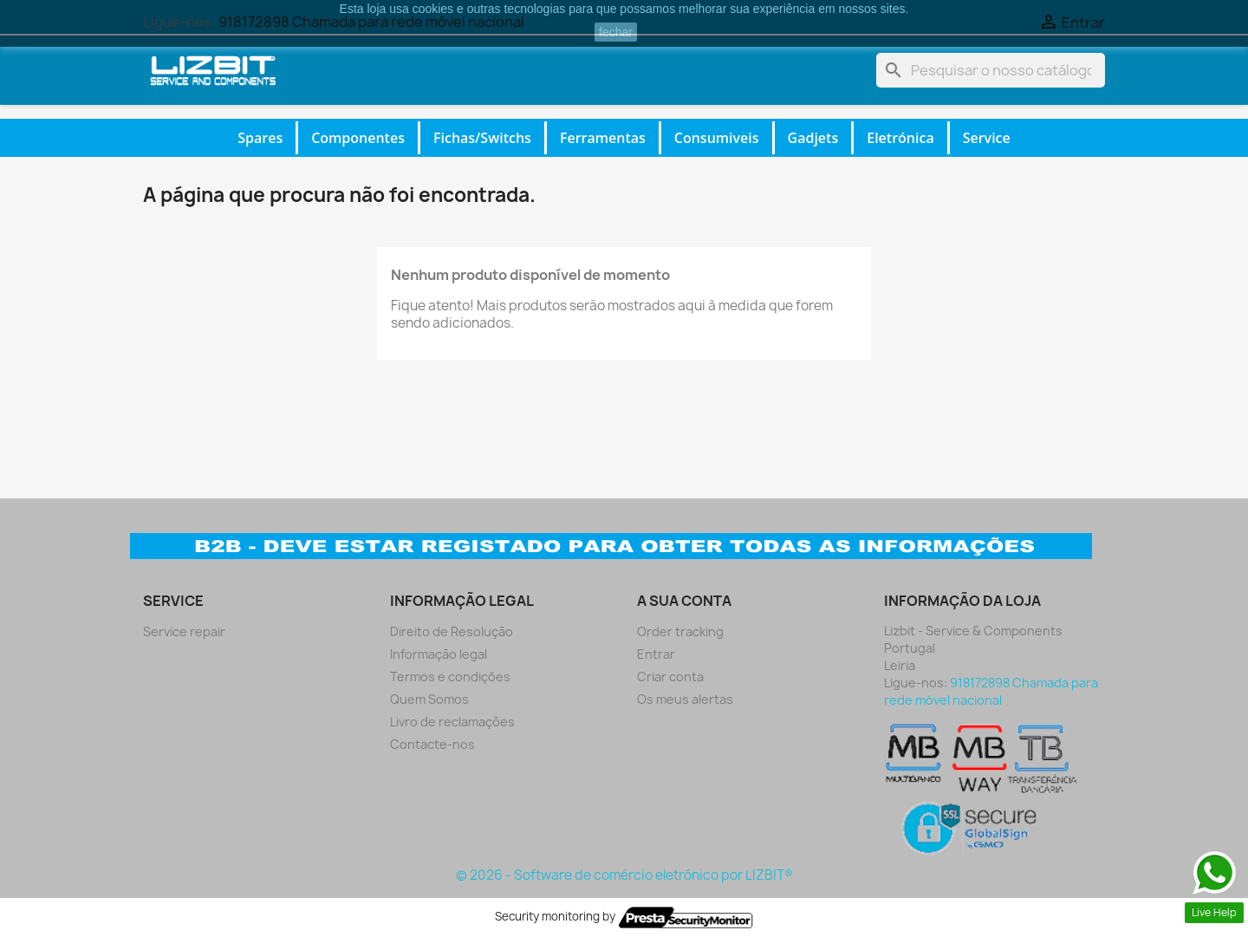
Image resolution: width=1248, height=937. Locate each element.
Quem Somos (429, 699)
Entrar (656, 654)
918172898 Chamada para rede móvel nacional (991, 691)
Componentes (358, 137)
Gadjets (813, 137)
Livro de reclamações (452, 721)
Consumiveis (716, 137)
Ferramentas (603, 137)
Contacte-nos (432, 744)
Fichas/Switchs (482, 137)
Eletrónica (900, 137)
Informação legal (438, 654)
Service (987, 137)
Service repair (184, 631)
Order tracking (680, 631)
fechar (616, 32)
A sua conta (684, 600)
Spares (260, 137)
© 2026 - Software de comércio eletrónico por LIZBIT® (624, 875)
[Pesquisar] (990, 70)
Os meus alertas (685, 699)
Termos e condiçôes (450, 676)
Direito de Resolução (451, 631)
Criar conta (670, 676)
